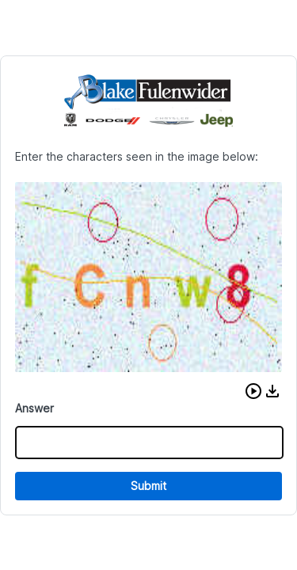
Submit (148, 485)
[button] (253, 391)
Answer (34, 408)
